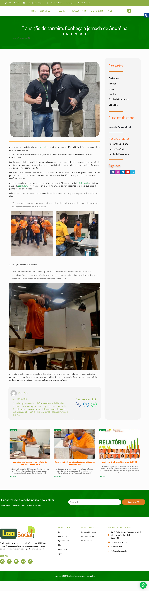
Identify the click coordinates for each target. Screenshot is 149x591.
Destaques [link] (114, 80)
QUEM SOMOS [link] (46, 11)
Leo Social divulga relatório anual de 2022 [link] (119, 470)
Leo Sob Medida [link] (82, 187)
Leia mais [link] (13, 485)
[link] (8, 11)
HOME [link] (33, 11)
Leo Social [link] (41, 149)
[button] (78, 412)
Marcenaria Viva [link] (116, 151)
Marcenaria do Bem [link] (118, 146)
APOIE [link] (110, 11)
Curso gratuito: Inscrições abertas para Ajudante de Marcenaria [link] (74, 471)
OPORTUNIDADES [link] (97, 11)
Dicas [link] (111, 91)
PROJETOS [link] (62, 11)
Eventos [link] (112, 96)
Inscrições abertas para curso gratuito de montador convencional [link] (30, 471)
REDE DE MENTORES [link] (79, 11)
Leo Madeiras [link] (23, 190)
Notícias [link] (112, 85)
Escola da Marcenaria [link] (119, 101)
